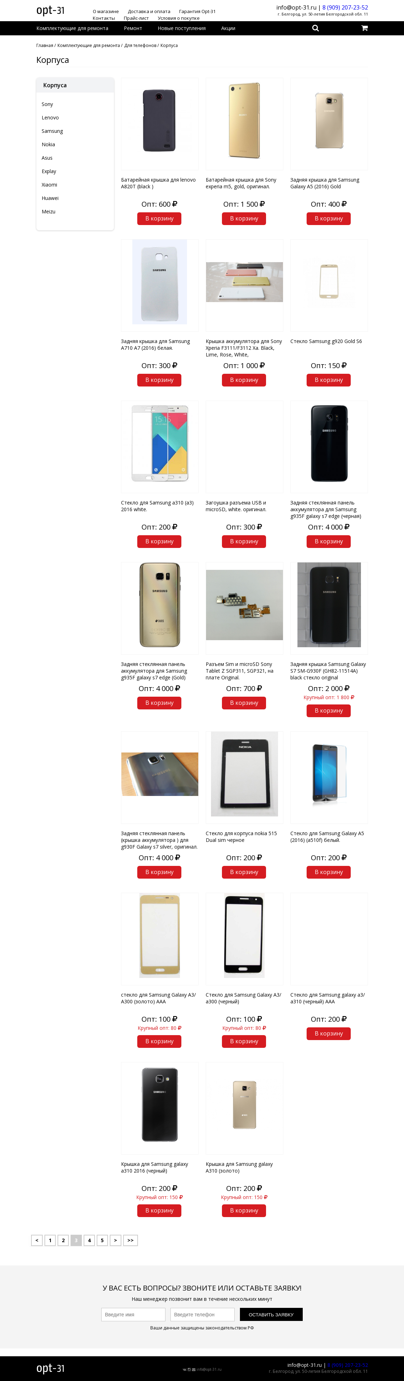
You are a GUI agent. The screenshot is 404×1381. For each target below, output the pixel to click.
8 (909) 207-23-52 (345, 7)
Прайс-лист (136, 18)
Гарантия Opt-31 (197, 11)
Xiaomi (49, 184)
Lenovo (50, 117)
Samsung (52, 131)
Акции (228, 28)
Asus (47, 157)
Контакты (104, 18)
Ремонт (133, 28)
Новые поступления (182, 28)
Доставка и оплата (149, 11)
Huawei (50, 198)
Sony (47, 104)
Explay (49, 171)
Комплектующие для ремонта (72, 28)
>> (130, 1240)
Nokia (48, 144)
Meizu (48, 211)
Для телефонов (140, 45)
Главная (44, 45)
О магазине (106, 11)
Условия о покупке (179, 18)
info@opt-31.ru (209, 1369)
